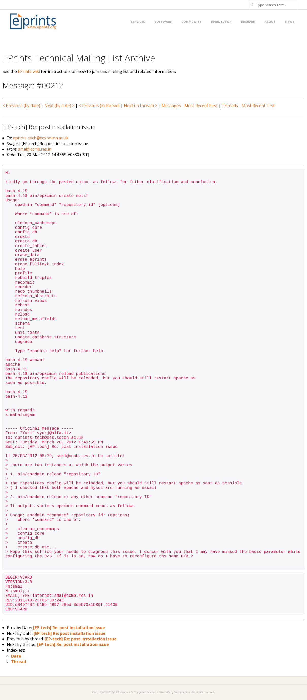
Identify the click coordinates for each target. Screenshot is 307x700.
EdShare (248, 22)
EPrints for (221, 22)
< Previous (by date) (21, 105)
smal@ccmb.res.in (34, 149)
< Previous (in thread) (99, 105)
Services (138, 22)
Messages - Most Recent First (189, 105)
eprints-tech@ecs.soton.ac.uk (40, 138)
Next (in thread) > (140, 105)
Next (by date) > (59, 105)
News (289, 22)
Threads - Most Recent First (248, 105)
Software (163, 22)
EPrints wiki (29, 71)
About (270, 22)
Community (191, 22)
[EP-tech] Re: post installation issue (69, 628)
